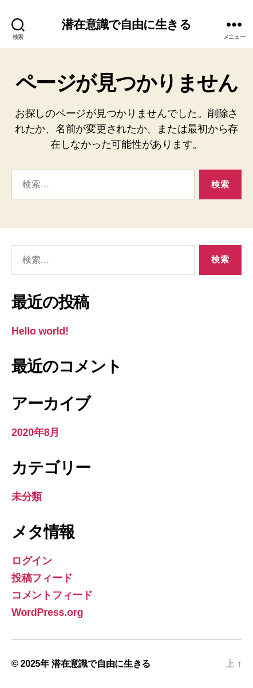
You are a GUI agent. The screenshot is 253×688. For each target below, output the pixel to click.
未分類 (26, 496)
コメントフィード (52, 595)
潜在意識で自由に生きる (126, 24)
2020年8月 (35, 432)
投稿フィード (41, 578)
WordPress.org (47, 612)
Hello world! (40, 331)
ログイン (31, 561)
